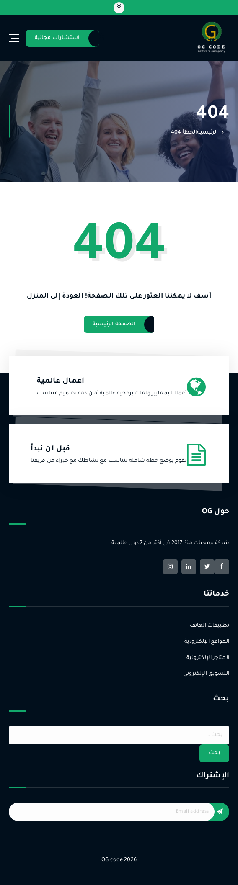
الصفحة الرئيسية (114, 324)
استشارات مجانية (57, 38)
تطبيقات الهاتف (209, 626)
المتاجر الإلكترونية (207, 658)
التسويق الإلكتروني (206, 674)
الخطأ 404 (184, 133)
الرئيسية (207, 133)
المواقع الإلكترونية (206, 642)
